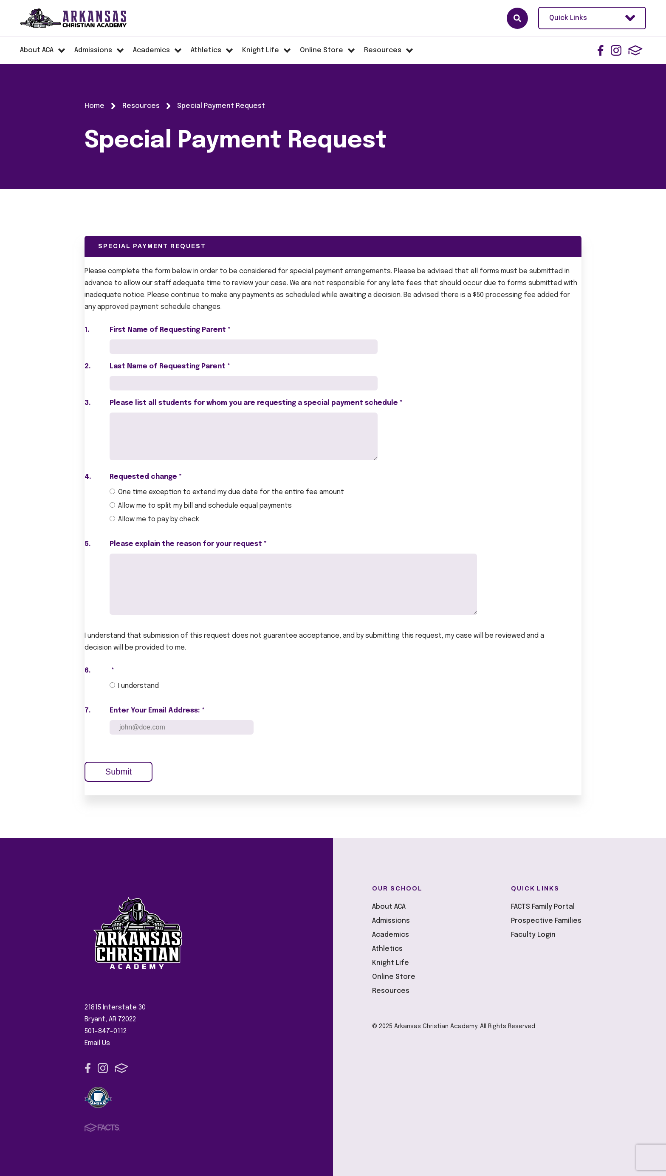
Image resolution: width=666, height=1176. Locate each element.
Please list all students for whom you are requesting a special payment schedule (256, 403)
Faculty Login (533, 935)
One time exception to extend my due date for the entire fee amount (231, 492)
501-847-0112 (106, 1031)
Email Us (97, 1043)
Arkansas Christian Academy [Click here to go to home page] (81, 18)
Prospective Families (546, 920)
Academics (390, 935)
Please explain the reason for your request (188, 544)
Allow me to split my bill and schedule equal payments (205, 505)
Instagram (616, 50)
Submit (118, 771)
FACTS (635, 50)
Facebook (600, 50)
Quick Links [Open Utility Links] (592, 18)
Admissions (391, 920)
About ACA (389, 906)
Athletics (387, 949)
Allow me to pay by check (158, 519)
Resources (390, 991)
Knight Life (390, 963)
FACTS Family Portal (543, 906)
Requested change (146, 477)
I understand (138, 686)
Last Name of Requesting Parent (170, 366)
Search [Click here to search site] (517, 18)
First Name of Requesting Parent (170, 330)
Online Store (393, 977)
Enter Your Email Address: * (157, 710)
